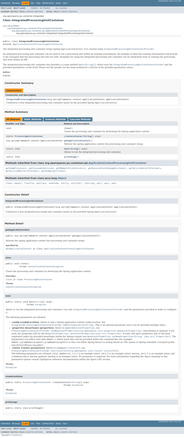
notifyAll (76, 183)
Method (39, 12)
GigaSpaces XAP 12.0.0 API (169, 1)
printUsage (70, 157)
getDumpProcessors (16, 168)
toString (89, 183)
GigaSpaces (17, 435)
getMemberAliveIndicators (71, 168)
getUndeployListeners (53, 171)
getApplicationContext (77, 140)
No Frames (45, 8)
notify (64, 183)
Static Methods (32, 119)
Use (32, 3)
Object (62, 178)
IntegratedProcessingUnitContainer (26, 99)
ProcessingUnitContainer (29, 136)
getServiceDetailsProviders (145, 168)
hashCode (54, 183)
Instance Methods (55, 119)
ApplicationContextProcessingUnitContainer (38, 44)
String (87, 136)
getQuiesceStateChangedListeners (107, 168)
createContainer (73, 136)
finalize (29, 183)
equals (18, 183)
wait (99, 183)
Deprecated (48, 3)
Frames (34, 8)
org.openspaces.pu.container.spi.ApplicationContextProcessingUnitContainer (51, 31)
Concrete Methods (80, 119)
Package (16, 3)
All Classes (61, 8)
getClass (41, 183)
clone (9, 183)
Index (58, 3)
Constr (29, 12)
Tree (38, 3)
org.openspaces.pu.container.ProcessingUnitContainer (35, 28)
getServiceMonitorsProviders (22, 171)
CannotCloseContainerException (46, 266)
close (67, 128)
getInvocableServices (41, 168)
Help (65, 3)
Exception (40, 304)
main (66, 149)
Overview (5, 3)
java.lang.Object (11, 26)
